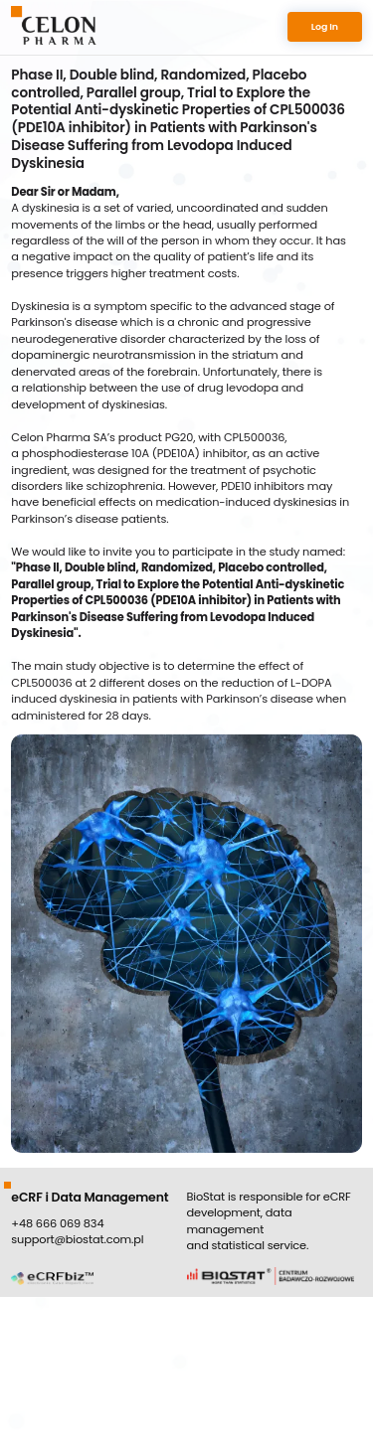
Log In (324, 26)
